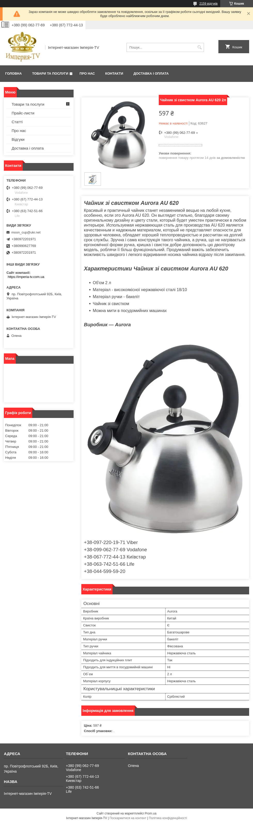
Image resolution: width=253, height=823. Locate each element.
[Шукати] (199, 47)
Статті (17, 122)
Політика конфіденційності (168, 818)
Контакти (114, 73)
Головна (13, 73)
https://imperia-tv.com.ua (26, 277)
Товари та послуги (50, 73)
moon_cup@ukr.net (26, 232)
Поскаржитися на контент (127, 818)
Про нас (87, 73)
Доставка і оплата (151, 73)
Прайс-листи (23, 113)
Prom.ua (150, 813)
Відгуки (18, 139)
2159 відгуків (208, 3)
